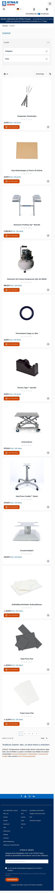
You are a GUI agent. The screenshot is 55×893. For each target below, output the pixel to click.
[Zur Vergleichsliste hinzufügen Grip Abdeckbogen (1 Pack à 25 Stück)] (48, 181)
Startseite (5, 26)
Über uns (5, 813)
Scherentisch (26, 442)
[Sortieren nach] (41, 74)
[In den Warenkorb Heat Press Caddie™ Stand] (11, 507)
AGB (4, 827)
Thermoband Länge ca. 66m (27, 333)
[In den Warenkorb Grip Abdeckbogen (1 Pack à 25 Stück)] (11, 181)
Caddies (5, 756)
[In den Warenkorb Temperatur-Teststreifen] (11, 127)
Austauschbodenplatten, (20, 754)
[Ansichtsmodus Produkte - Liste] (5, 74)
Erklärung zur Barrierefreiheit (11, 845)
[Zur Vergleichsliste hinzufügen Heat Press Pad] (48, 669)
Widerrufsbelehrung (8, 841)
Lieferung (5, 838)
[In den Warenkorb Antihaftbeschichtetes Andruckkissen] (11, 615)
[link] (17, 733)
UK (22, 827)
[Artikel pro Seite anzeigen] (48, 738)
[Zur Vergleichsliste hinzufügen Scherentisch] (48, 452)
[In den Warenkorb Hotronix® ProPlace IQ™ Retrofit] (11, 235)
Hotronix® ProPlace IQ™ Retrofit (27, 225)
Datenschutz (6, 831)
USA (22, 813)
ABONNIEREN (12, 879)
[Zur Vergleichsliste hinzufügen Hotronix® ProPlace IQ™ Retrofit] (48, 235)
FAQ (30, 817)
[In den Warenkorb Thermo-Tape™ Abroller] (11, 398)
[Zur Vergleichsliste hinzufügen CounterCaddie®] (48, 561)
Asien (22, 820)
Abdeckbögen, (33, 754)
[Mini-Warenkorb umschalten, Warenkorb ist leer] (47, 9)
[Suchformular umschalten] (4, 9)
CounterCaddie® (26, 551)
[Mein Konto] (34, 9)
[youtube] (25, 796)
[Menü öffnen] (50, 3)
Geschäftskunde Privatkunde (37, 14)
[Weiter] (36, 733)
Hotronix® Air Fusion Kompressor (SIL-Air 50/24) (27, 279)
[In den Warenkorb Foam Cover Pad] (11, 724)
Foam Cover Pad (26, 713)
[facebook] (21, 796)
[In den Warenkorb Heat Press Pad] (11, 669)
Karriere (5, 820)
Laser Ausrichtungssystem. (27, 756)
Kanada (23, 817)
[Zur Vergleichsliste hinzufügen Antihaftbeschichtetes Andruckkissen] (48, 615)
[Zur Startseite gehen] (10, 3)
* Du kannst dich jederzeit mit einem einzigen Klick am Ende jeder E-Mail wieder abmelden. (25, 874)
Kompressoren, (43, 754)
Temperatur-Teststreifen (26, 116)
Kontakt (5, 817)
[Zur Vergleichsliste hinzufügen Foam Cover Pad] (48, 724)
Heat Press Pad (27, 659)
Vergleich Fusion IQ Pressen (37, 813)
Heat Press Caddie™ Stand (27, 496)
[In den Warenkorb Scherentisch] (11, 453)
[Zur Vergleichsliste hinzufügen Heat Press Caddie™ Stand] (48, 507)
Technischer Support (35, 820)
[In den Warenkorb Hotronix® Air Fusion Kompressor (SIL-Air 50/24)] (11, 290)
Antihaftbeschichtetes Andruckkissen (27, 604)
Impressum (6, 824)
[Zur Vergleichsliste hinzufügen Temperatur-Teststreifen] (48, 127)
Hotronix (23, 824)
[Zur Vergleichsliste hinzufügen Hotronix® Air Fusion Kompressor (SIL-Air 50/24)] (48, 290)
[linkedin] (34, 796)
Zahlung (5, 834)
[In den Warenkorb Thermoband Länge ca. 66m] (11, 344)
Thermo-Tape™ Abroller (26, 388)
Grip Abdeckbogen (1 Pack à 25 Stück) (26, 170)
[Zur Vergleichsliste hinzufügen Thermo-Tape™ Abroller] (48, 398)
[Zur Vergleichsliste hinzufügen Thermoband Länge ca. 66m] (48, 344)
